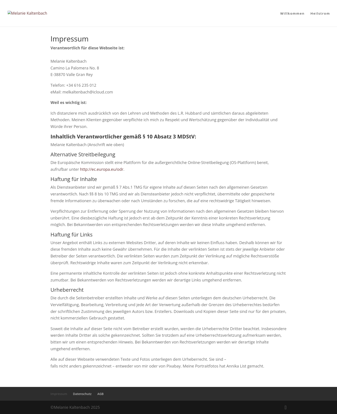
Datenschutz (82, 394)
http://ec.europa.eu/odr (101, 169)
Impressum (58, 394)
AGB (100, 394)
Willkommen (292, 14)
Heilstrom (320, 14)
